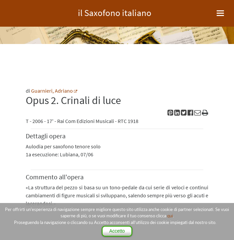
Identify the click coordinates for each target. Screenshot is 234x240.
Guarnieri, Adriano (52, 90)
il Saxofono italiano (114, 12)
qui (170, 215)
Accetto (117, 231)
